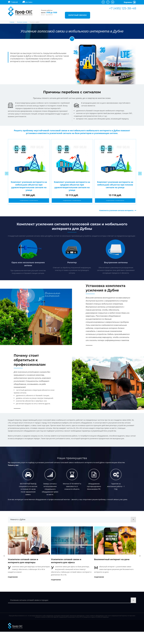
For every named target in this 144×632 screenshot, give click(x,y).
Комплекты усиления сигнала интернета (116, 211)
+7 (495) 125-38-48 (122, 8)
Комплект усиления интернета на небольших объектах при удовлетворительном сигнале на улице (29, 186)
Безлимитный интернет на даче (112, 560)
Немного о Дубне (17, 520)
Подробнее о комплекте (29, 200)
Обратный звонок (77, 15)
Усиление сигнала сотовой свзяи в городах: (29, 600)
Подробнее (13, 577)
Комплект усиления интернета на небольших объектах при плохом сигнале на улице (115, 185)
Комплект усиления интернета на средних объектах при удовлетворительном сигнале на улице (72, 186)
